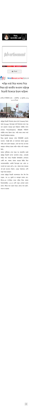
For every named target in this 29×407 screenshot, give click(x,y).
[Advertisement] (14, 14)
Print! (14, 71)
